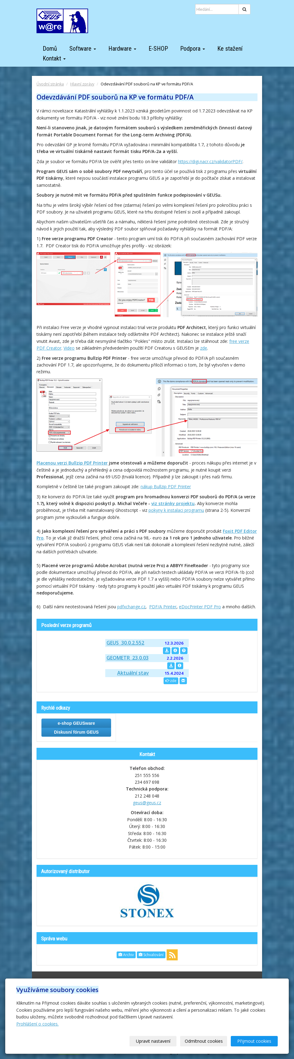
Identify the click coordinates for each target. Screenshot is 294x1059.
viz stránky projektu (173, 503)
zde (203, 348)
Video (69, 348)
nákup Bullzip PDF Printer (166, 486)
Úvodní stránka (50, 84)
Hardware (122, 48)
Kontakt (54, 58)
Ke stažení (229, 48)
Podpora (192, 48)
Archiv (126, 954)
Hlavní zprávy (82, 84)
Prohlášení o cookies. (37, 1024)
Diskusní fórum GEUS (76, 732)
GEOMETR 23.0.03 (127, 657)
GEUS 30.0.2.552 (125, 642)
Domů (50, 48)
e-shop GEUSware (76, 723)
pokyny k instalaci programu (176, 510)
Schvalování (151, 954)
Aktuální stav (133, 672)
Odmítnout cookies (204, 1041)
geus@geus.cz (147, 803)
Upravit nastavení (153, 1041)
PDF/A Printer (162, 607)
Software (82, 48)
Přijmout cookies (254, 1041)
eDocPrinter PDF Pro (200, 607)
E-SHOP (158, 48)
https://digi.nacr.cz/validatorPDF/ (210, 161)
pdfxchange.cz (131, 607)
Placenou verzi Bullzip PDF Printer (72, 463)
